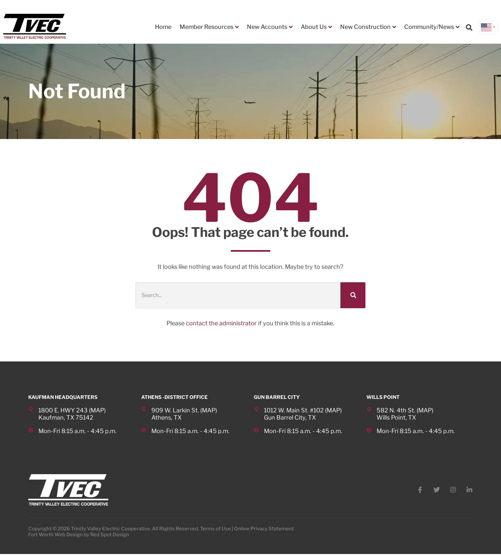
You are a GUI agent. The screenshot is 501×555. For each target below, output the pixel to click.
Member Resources (209, 27)
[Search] (352, 295)
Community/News (431, 27)
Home (163, 26)
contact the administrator (221, 323)
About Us (316, 27)
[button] (469, 27)
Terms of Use (215, 530)
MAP (97, 410)
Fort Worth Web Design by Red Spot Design (78, 536)
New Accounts (270, 27)
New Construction (368, 27)
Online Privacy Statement (264, 530)
